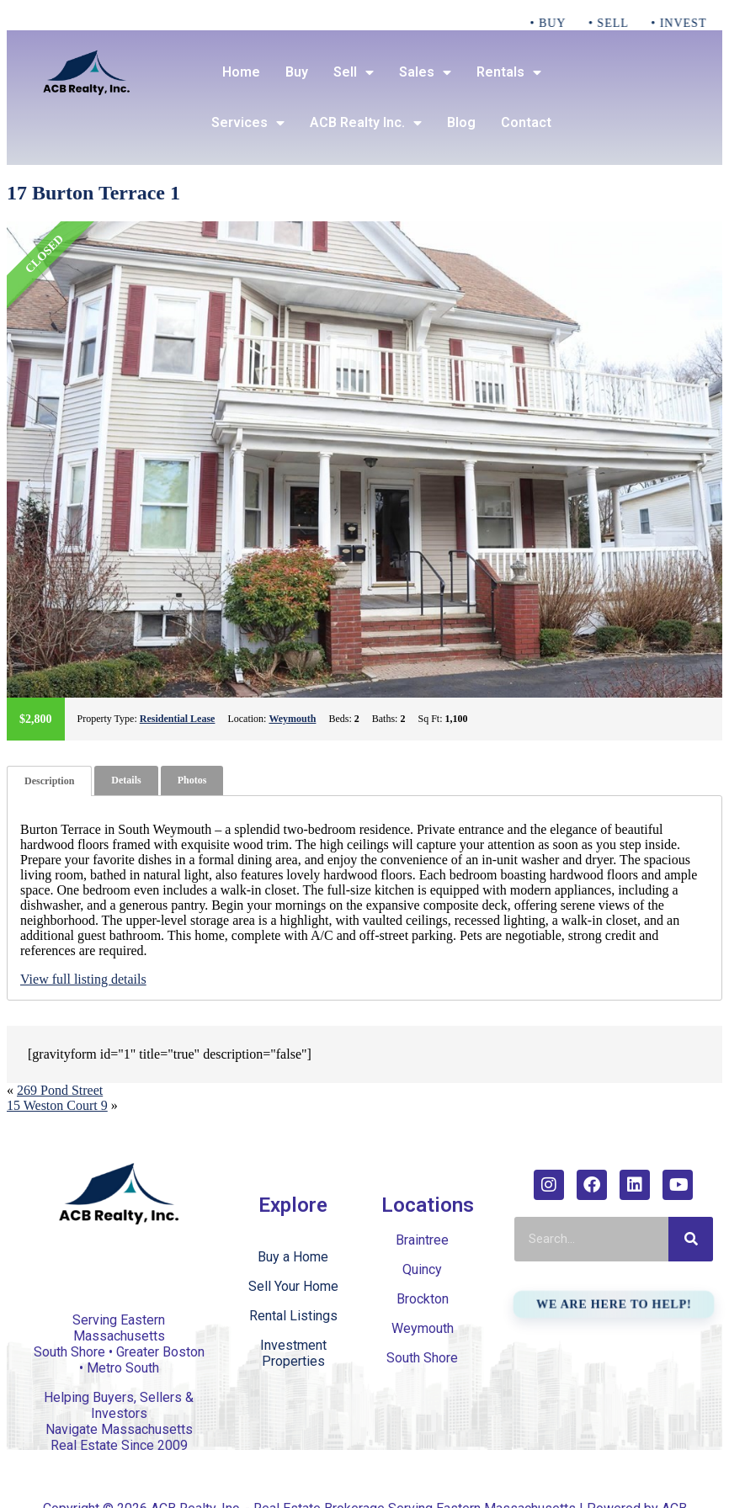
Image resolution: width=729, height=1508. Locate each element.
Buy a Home (293, 1257)
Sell (353, 72)
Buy (296, 72)
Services (248, 123)
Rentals (508, 72)
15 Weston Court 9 (57, 1105)
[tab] (49, 781)
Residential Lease (178, 719)
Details (126, 780)
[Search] (690, 1239)
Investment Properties (293, 1353)
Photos (192, 780)
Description (49, 781)
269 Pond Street (60, 1090)
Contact (526, 122)
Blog (461, 122)
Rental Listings (293, 1316)
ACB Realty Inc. (366, 123)
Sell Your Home (293, 1286)
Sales (425, 72)
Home (241, 72)
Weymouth (292, 719)
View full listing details (83, 979)
